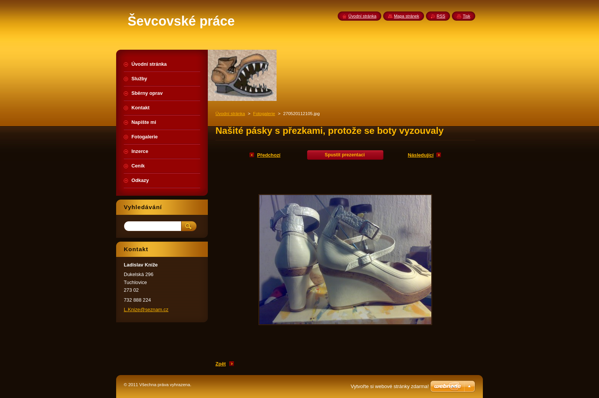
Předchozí (268, 155)
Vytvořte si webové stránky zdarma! (390, 386)
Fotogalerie (264, 113)
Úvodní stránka (230, 113)
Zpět (220, 364)
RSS (441, 16)
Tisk (466, 16)
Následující (421, 155)
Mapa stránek (406, 16)
